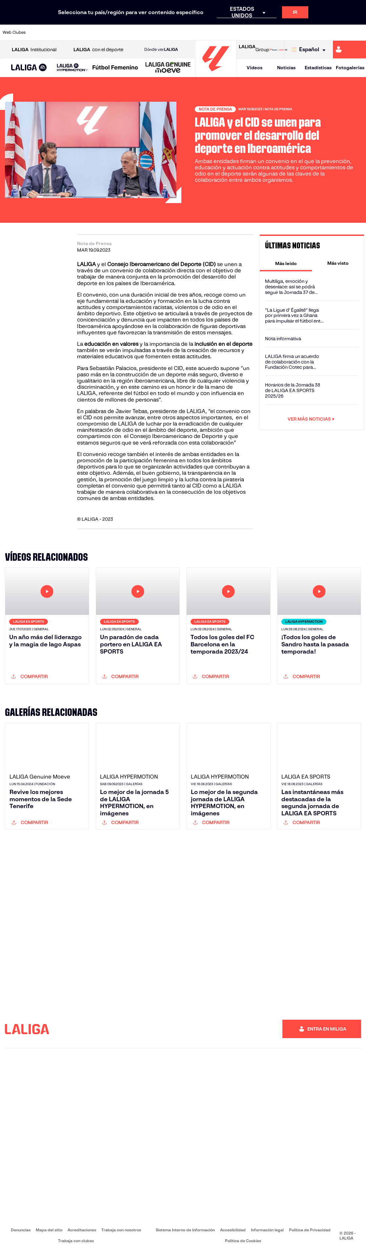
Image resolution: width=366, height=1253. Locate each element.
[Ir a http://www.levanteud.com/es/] (173, 32)
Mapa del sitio (49, 1230)
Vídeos (254, 67)
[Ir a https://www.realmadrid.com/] (274, 32)
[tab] (286, 263)
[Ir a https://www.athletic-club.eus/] (38, 32)
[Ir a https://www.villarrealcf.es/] (358, 32)
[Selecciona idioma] (310, 49)
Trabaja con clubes (76, 1241)
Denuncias (20, 1230)
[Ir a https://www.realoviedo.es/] (291, 32)
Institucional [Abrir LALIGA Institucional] (34, 49)
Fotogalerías (350, 67)
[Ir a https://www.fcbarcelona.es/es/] (122, 32)
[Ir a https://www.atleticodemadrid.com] (54, 32)
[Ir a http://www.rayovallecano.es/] (189, 32)
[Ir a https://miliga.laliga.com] (349, 49)
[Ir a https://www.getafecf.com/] (139, 32)
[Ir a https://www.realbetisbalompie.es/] (257, 32)
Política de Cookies (243, 1241)
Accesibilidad (233, 1230)
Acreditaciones (82, 1230)
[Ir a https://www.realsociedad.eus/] (308, 32)
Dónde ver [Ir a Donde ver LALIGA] (161, 49)
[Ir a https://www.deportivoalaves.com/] (88, 32)
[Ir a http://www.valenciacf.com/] (342, 32)
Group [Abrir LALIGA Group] (254, 49)
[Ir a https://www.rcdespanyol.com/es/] (223, 32)
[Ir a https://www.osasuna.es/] (71, 32)
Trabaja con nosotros (121, 1230)
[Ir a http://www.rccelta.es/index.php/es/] (207, 32)
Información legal (267, 1230)
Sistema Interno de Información (185, 1230)
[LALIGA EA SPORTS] (29, 67)
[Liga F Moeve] (115, 67)
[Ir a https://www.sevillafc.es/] (325, 32)
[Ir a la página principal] (215, 74)
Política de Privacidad (310, 1230)
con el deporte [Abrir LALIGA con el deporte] (98, 49)
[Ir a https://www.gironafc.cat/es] (156, 32)
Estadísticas (318, 67)
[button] (29, 68)
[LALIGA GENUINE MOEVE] (168, 67)
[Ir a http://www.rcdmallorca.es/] (240, 32)
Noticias (286, 67)
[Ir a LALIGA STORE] (278, 49)
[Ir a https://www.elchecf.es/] (105, 32)
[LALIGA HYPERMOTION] (72, 67)
